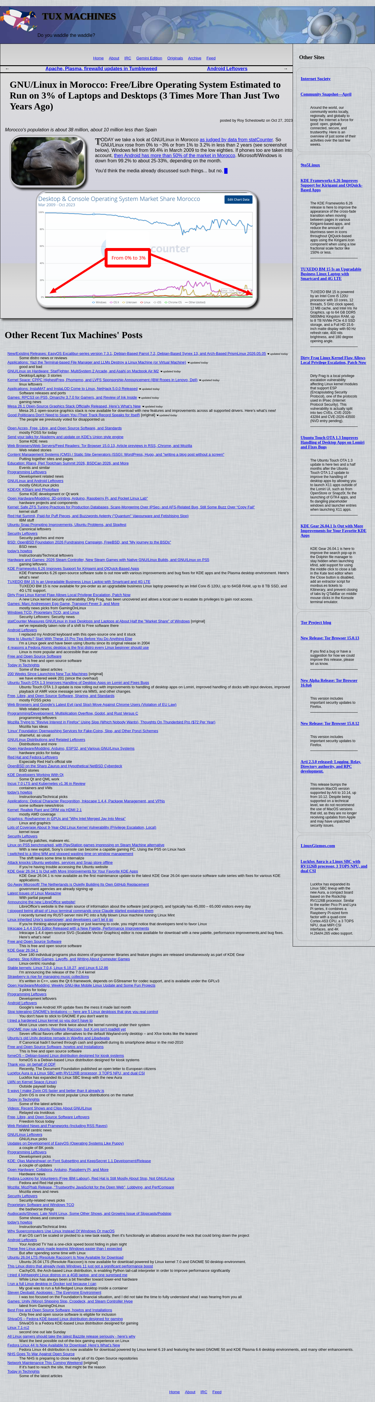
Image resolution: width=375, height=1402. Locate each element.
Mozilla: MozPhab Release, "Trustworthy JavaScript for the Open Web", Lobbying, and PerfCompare (91, 1187)
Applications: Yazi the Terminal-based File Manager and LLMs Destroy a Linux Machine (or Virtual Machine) (97, 362)
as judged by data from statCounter (236, 139)
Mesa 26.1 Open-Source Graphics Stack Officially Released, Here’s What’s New (74, 406)
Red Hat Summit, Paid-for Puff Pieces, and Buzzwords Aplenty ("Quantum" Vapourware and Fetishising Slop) (98, 516)
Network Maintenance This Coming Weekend (45, 1362)
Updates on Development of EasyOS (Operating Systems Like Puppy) (66, 1143)
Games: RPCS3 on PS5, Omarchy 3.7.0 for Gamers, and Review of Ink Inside (72, 397)
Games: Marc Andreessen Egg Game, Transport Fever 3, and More (64, 603)
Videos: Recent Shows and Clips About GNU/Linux (50, 1108)
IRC (127, 58)
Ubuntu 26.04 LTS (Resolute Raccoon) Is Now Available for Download (66, 1257)
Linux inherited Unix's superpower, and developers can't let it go (60, 919)
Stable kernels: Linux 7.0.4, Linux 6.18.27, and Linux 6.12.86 (58, 968)
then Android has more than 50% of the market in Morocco (174, 155)
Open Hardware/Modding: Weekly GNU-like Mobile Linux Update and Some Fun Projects (82, 985)
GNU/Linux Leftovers (25, 1134)
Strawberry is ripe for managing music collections (48, 976)
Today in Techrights (24, 665)
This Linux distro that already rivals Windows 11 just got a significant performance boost (80, 1266)
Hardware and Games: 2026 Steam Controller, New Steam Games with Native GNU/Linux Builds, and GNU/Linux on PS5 (108, 560)
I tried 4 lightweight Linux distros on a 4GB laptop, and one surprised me (67, 1275)
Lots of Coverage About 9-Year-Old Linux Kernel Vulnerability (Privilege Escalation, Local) (82, 827)
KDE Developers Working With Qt (36, 775)
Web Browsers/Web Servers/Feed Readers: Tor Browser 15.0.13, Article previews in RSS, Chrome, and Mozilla (100, 445)
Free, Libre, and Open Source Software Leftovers (49, 1117)
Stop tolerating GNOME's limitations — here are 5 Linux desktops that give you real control (83, 1011)
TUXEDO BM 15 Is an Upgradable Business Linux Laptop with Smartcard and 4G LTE (331, 274)
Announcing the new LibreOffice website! (42, 902)
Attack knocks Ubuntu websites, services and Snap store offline (60, 862)
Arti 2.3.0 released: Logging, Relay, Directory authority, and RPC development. (331, 766)
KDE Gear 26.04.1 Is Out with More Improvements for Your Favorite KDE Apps (334, 531)
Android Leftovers (227, 68)
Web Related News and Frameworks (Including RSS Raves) (58, 1126)
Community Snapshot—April (326, 94)
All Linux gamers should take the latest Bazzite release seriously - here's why (71, 1336)
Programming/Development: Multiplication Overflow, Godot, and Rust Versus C (73, 713)
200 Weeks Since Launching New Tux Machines (48, 674)
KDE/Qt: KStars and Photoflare (33, 489)
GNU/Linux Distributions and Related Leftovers (46, 739)
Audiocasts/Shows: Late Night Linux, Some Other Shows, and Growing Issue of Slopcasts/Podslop (89, 1213)
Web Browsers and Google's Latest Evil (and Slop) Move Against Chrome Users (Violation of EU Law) (92, 704)
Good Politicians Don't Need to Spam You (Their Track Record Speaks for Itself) (74, 415)
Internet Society (316, 78)
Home (98, 58)
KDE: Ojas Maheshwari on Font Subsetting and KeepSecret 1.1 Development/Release (79, 1161)
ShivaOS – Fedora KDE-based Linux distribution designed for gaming (65, 1319)
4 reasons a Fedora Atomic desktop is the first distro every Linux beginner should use (78, 647)
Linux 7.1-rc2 (18, 1327)
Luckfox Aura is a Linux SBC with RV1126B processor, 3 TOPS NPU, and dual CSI (334, 866)
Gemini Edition (149, 58)
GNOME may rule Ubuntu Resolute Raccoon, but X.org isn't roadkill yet (67, 1029)
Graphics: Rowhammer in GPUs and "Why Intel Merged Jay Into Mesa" (67, 818)
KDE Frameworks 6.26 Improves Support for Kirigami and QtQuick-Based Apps (331, 185)
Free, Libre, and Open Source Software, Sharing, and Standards (61, 696)
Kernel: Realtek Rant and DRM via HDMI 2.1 (45, 810)
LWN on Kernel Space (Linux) (32, 1082)
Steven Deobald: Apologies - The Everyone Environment (54, 1292)
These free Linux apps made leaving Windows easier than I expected (65, 1248)
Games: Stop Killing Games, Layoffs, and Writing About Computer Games (69, 959)
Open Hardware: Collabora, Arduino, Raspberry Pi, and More (58, 1169)
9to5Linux (310, 165)
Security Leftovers (23, 533)
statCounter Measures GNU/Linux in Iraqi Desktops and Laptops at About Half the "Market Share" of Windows (99, 621)
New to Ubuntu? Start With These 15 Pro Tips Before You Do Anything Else (70, 639)
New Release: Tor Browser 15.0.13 (330, 638)
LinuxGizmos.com (318, 845)
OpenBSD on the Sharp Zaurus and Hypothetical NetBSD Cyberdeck (65, 766)
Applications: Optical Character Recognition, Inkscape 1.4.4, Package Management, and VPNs (86, 801)
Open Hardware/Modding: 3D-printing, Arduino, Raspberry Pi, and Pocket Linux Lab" (78, 498)
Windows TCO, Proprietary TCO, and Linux (43, 612)
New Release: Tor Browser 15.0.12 (330, 723)
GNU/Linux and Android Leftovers (36, 481)
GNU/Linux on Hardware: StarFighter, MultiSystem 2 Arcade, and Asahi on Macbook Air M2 (83, 371)
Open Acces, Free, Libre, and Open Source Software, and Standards (65, 428)
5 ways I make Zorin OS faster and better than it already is (56, 1090)
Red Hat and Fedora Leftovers (33, 757)
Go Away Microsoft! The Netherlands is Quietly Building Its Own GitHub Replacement (78, 884)
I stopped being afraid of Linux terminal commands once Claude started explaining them (81, 911)
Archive (194, 58)
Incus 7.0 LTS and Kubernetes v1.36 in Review (47, 783)
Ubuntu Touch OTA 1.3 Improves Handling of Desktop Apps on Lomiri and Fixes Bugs (332, 442)
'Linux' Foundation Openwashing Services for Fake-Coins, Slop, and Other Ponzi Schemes (83, 731)
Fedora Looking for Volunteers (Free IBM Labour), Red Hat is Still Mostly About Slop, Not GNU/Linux (91, 1178)
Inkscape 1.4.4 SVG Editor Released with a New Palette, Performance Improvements (78, 928)
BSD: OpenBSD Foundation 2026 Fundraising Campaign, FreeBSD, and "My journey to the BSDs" (89, 542)
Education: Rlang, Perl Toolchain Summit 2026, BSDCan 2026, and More (68, 463)
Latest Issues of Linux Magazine (34, 893)
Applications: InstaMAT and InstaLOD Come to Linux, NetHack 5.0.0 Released (73, 388)
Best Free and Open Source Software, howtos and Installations (60, 1310)
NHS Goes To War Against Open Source (41, 1354)
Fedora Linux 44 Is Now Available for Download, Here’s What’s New (64, 1345)
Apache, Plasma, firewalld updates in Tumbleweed (101, 68)
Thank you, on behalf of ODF (32, 1064)
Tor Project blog (316, 622)
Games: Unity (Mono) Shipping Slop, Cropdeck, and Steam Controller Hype (70, 1301)
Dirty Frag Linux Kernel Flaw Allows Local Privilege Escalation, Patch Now (333, 360)
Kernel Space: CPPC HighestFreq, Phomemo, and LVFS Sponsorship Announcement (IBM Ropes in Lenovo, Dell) (102, 380)
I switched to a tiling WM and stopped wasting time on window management (70, 853)
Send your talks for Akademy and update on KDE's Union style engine (66, 437)
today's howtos (20, 551)
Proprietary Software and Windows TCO (41, 1205)
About (114, 58)
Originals (175, 58)
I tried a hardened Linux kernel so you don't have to (50, 1020)
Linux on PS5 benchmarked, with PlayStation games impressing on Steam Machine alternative (86, 845)
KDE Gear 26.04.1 (23, 950)
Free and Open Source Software (35, 656)
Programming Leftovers (27, 472)
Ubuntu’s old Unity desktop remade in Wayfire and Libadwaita (59, 1038)
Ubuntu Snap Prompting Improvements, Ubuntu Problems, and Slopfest (67, 524)
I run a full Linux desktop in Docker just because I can (52, 1283)
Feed (211, 58)
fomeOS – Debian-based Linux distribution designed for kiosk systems (66, 1055)
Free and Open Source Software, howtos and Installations (56, 1047)
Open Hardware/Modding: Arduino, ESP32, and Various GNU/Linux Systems (71, 748)
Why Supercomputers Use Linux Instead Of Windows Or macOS (61, 1231)
